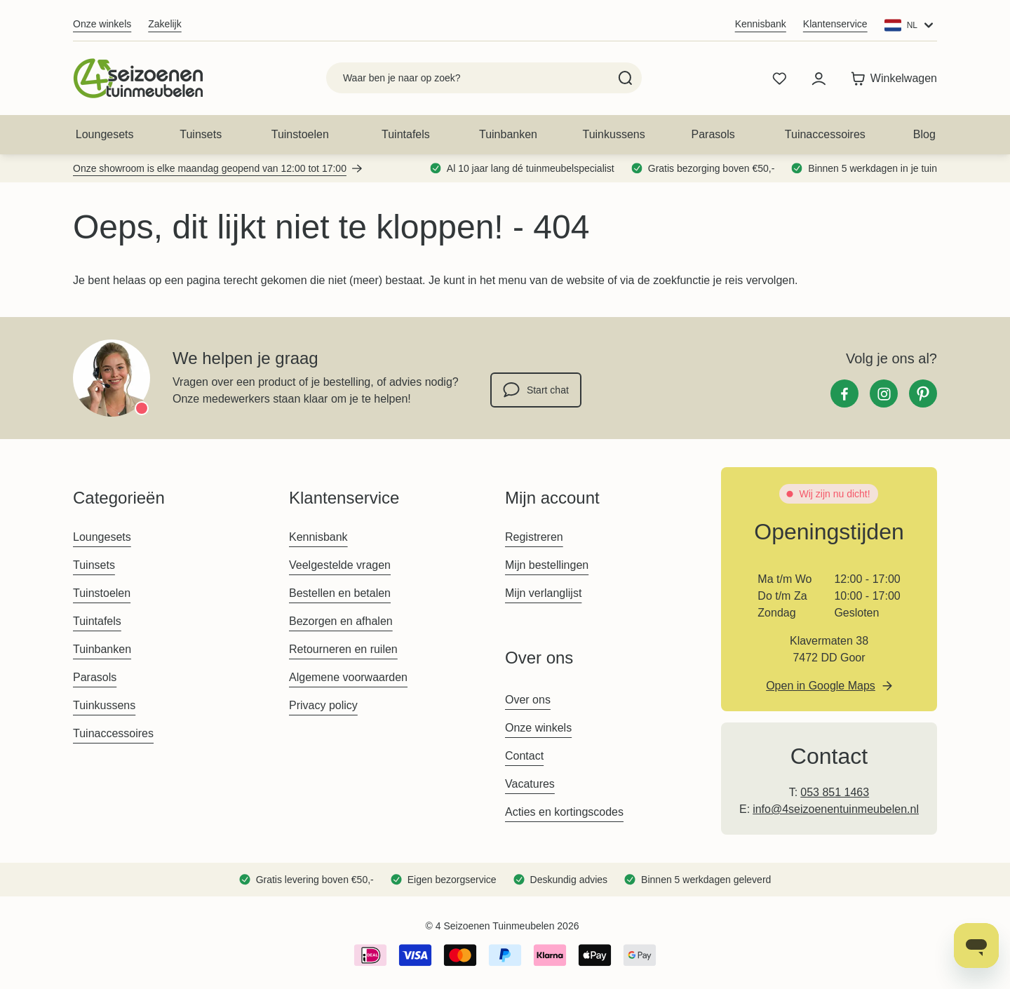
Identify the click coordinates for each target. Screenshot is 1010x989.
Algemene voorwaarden (348, 677)
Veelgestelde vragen (340, 565)
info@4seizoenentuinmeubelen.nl (836, 809)
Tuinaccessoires (825, 134)
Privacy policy (323, 705)
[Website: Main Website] (910, 25)
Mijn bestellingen (546, 565)
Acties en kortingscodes (564, 812)
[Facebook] (844, 393)
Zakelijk (164, 23)
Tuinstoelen (300, 134)
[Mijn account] (818, 78)
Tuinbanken (508, 134)
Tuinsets (201, 134)
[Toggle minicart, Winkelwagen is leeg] (890, 78)
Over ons (528, 700)
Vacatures (530, 784)
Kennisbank (760, 23)
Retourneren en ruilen (343, 649)
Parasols (713, 134)
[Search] (625, 77)
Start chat (536, 390)
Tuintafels (406, 134)
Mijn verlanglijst (543, 593)
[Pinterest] (923, 393)
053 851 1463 (834, 792)
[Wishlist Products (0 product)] (779, 78)
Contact (524, 756)
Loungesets (105, 134)
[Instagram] (884, 393)
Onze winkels (102, 23)
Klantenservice (835, 23)
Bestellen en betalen (340, 593)
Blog (924, 134)
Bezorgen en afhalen (341, 621)
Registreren (534, 537)
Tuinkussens (613, 134)
